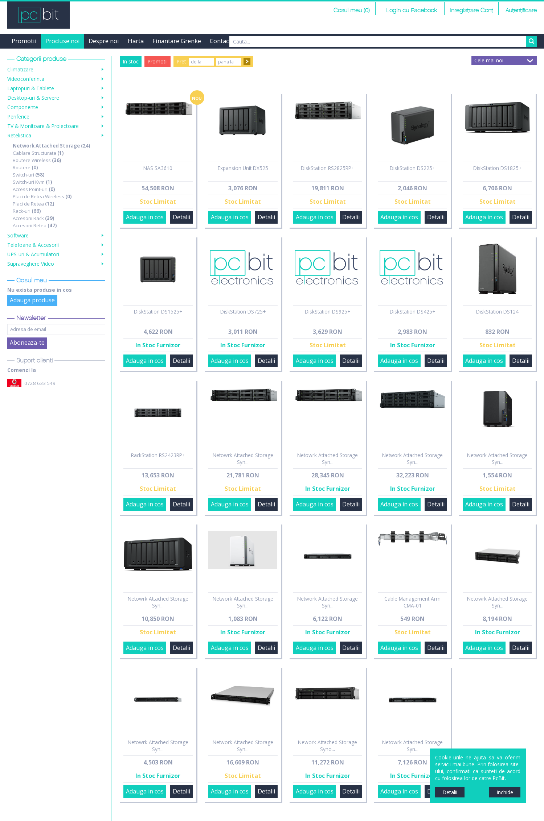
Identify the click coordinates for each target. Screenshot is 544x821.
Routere (25, 167)
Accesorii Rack (33, 218)
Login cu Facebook (411, 10)
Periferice (18, 116)
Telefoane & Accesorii (33, 244)
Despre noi (104, 41)
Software (18, 235)
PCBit (38, 15)
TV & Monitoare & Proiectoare (43, 126)
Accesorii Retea (35, 225)
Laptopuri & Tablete (30, 88)
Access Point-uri (34, 189)
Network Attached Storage (51, 145)
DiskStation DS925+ (327, 311)
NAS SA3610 (157, 168)
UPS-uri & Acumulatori (33, 254)
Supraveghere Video (30, 263)
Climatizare (20, 69)
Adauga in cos (145, 217)
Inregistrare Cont (471, 10)
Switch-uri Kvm (32, 182)
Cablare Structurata (38, 153)
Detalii (181, 217)
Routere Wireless (37, 160)
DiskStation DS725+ (243, 311)
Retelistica (19, 135)
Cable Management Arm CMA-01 (412, 602)
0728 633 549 (40, 383)
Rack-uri (27, 211)
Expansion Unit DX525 (243, 168)
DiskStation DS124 (497, 311)
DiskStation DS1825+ (497, 168)
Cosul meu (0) (352, 10)
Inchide (504, 792)
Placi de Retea (33, 203)
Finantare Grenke (176, 41)
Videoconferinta (25, 78)
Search (531, 41)
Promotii (24, 41)
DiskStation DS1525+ (158, 311)
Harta (136, 41)
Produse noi (62, 41)
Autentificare (521, 10)
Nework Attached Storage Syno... (327, 745)
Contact (220, 41)
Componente (22, 107)
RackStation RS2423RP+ (158, 455)
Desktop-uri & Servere (33, 97)
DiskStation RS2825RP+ (327, 168)
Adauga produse (32, 300)
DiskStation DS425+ (412, 311)
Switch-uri (29, 174)
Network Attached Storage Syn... (412, 458)
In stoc (131, 61)
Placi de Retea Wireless (42, 196)
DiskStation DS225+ (412, 168)
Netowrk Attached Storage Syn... (243, 458)
